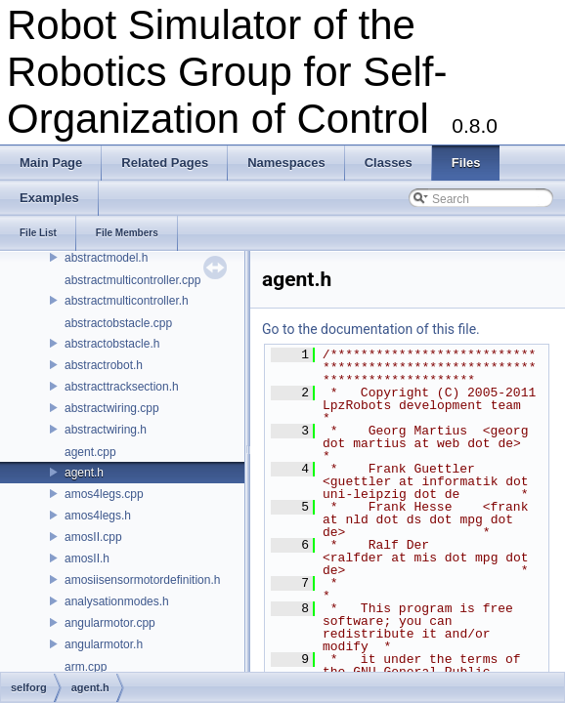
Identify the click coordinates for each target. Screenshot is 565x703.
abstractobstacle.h (112, 344)
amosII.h (87, 558)
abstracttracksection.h (122, 386)
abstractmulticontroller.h (127, 301)
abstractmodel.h (106, 258)
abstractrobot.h (104, 365)
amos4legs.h (98, 515)
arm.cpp (86, 667)
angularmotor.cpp (110, 623)
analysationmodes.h (117, 601)
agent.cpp (90, 452)
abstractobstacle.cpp (118, 323)
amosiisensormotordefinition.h (142, 580)
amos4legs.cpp (104, 494)
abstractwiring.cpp (112, 408)
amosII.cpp (93, 537)
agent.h (84, 472)
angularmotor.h (104, 644)
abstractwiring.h (106, 429)
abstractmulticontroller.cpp (132, 280)
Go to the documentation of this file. (371, 329)
